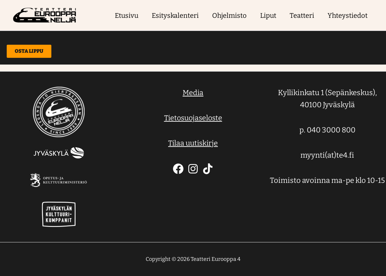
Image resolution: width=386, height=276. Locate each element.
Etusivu (126, 15)
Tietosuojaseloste (193, 117)
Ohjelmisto (229, 15)
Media (193, 92)
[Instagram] (193, 168)
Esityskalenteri (175, 15)
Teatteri (302, 15)
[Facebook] (178, 168)
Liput (268, 15)
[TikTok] (207, 168)
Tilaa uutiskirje (193, 143)
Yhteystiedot (348, 15)
